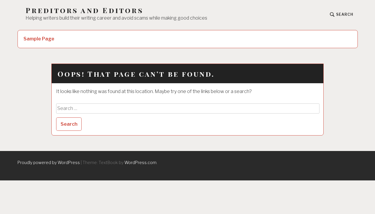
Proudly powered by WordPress (49, 162)
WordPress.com (140, 162)
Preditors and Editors (84, 10)
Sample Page (38, 39)
